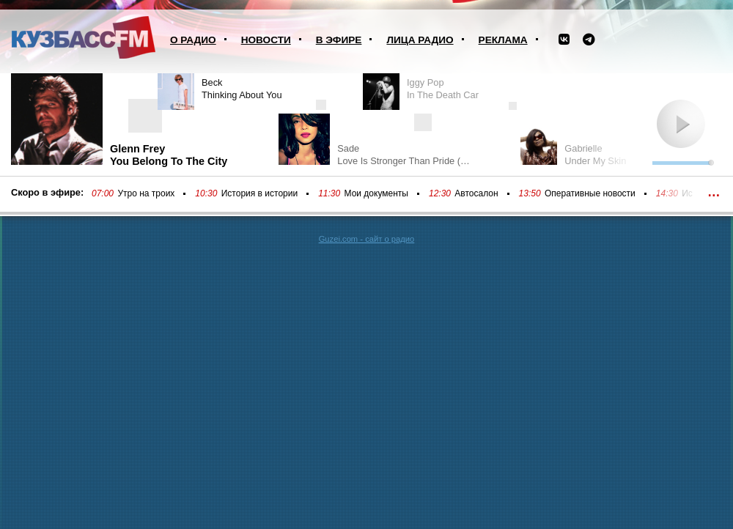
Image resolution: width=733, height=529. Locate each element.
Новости (266, 39)
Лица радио (419, 39)
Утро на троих (145, 193)
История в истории (259, 193)
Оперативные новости (590, 193)
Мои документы (376, 193)
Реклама (503, 39)
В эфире (339, 39)
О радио (193, 39)
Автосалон (476, 193)
